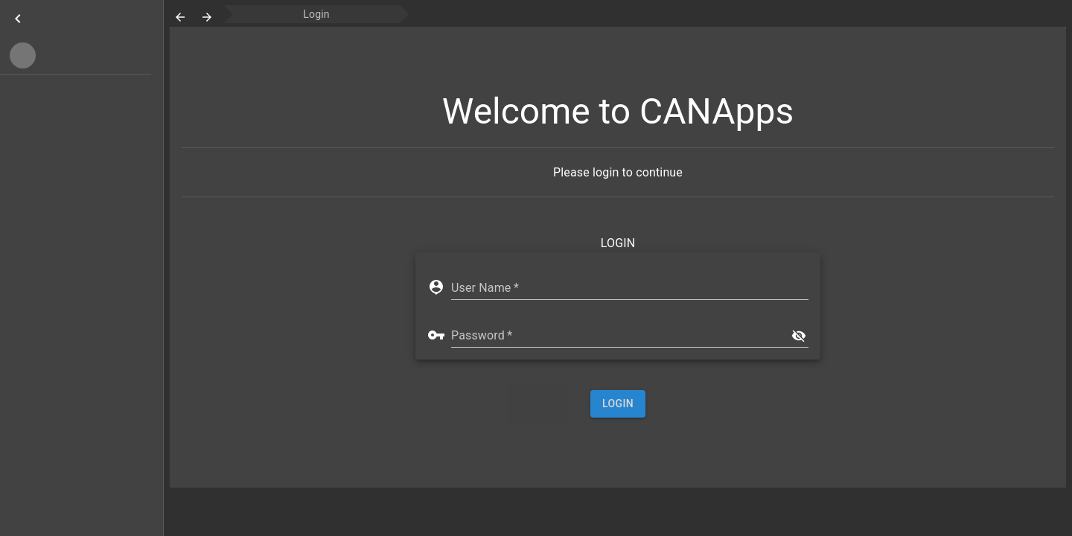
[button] (75, 55)
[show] (798, 335)
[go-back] (180, 17)
